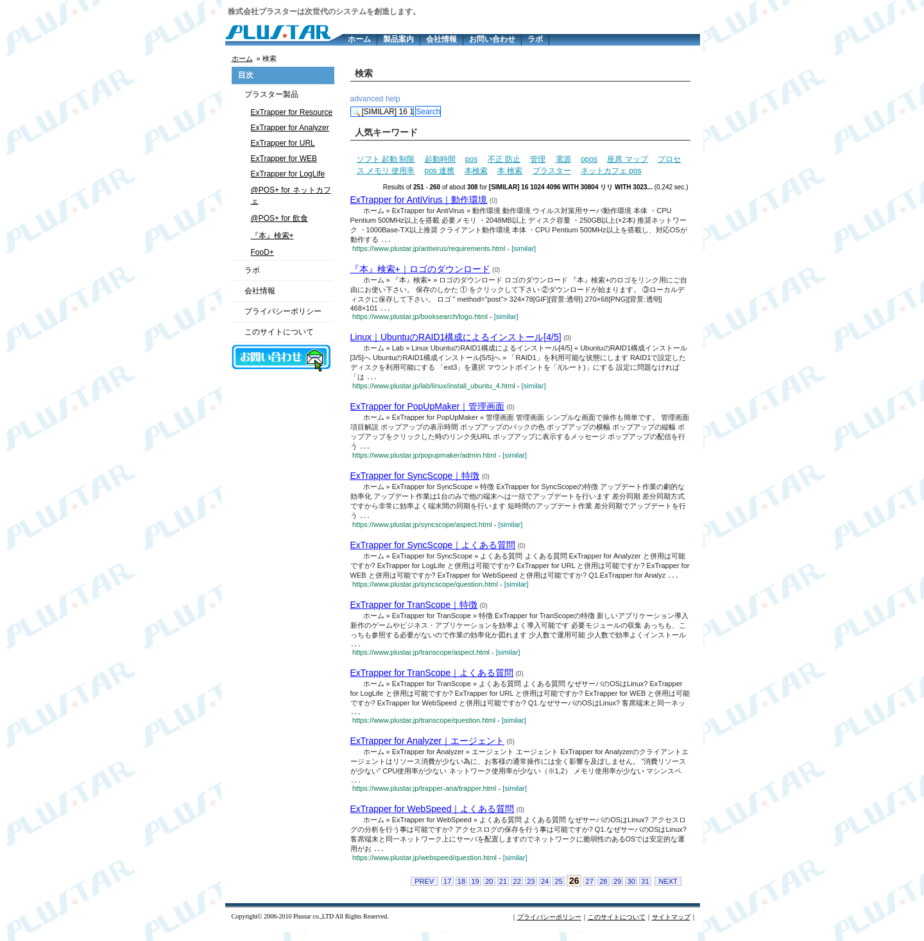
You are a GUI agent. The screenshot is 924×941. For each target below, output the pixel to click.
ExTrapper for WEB (284, 158)
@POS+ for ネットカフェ (291, 195)
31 (645, 890)
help (393, 98)
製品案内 (398, 39)
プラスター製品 (271, 94)
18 (461, 890)
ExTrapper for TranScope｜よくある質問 (432, 678)
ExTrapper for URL (283, 143)
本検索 (476, 170)
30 (631, 890)
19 (475, 890)
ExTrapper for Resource (292, 112)
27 (590, 890)
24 (545, 890)
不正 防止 (504, 159)
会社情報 (441, 39)
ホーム (359, 39)
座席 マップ (627, 159)
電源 (563, 159)
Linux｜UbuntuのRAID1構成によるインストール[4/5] (455, 339)
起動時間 (440, 159)
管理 (537, 159)
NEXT (667, 890)
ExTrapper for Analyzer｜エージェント (427, 748)
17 (447, 890)
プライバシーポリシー (282, 311)
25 (559, 890)
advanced (367, 98)
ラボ (535, 39)
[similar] (523, 249)
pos (471, 159)
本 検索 (509, 170)
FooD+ (262, 252)
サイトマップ (671, 925)
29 (617, 890)
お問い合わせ (492, 39)
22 (517, 890)
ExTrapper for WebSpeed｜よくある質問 (432, 817)
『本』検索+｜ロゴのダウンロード (420, 269)
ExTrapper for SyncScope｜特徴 (415, 479)
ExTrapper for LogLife (288, 173)
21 (503, 890)
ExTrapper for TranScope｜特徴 (414, 609)
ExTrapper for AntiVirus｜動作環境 (419, 199)
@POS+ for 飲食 (279, 218)
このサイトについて (279, 331)
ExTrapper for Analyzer (290, 127)
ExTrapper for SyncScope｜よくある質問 (433, 549)
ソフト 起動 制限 (386, 159)
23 (531, 890)
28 (603, 890)
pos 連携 (440, 170)
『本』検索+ (272, 235)
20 (489, 890)
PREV (424, 890)
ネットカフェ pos (611, 170)
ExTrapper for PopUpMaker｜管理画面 (427, 409)
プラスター (552, 170)
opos (589, 159)
